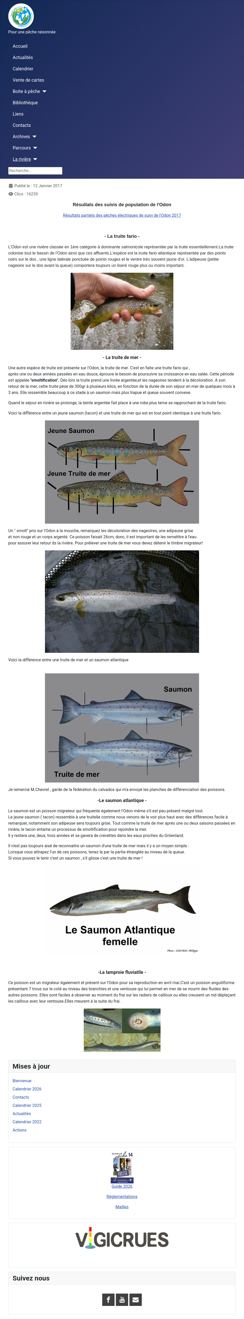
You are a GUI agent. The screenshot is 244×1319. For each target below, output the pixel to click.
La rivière (22, 159)
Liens (18, 114)
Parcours (22, 147)
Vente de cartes (28, 80)
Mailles (121, 1206)
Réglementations (122, 1196)
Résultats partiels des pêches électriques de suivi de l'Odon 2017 (122, 215)
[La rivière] (34, 159)
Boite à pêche (26, 91)
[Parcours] (34, 148)
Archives (21, 136)
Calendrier (23, 68)
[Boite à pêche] (43, 91)
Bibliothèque (25, 102)
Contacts (22, 125)
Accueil (20, 46)
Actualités (23, 57)
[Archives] (33, 137)
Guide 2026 (121, 1186)
